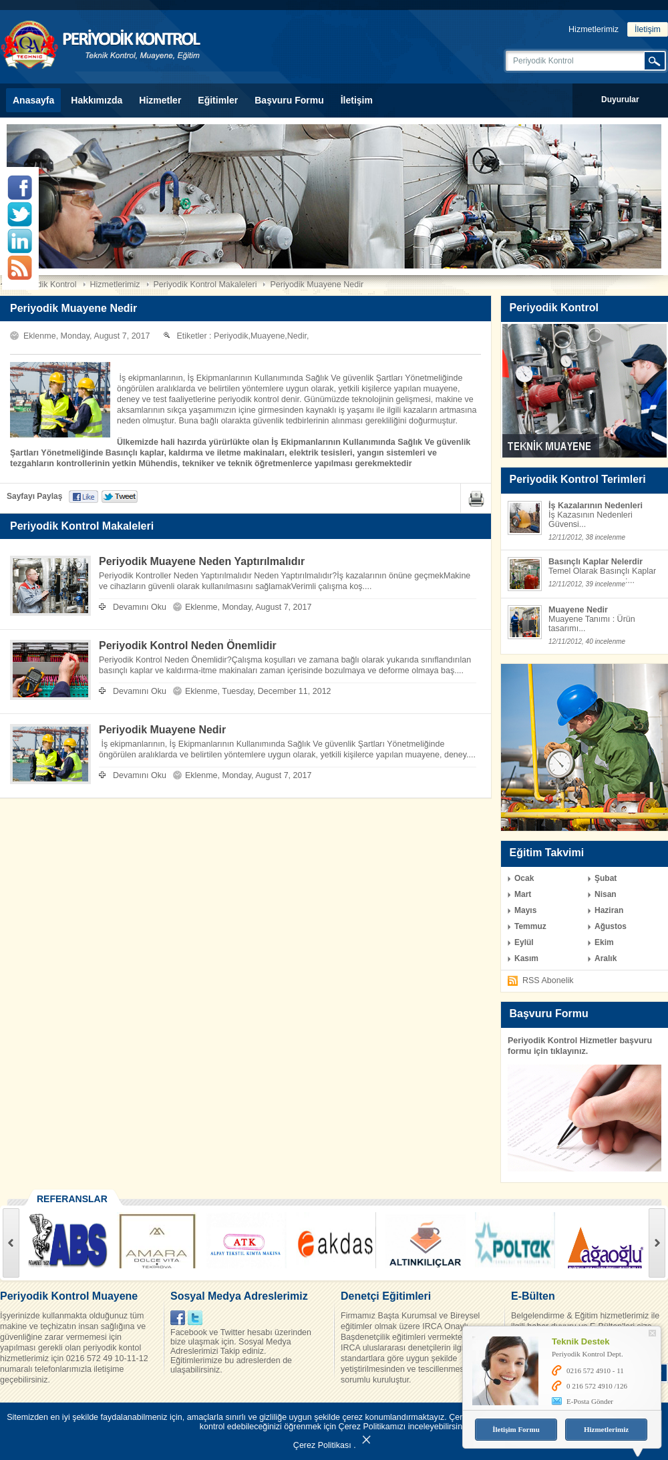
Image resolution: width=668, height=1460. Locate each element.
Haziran (609, 910)
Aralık (606, 958)
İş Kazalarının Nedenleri (595, 505)
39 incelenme (605, 584)
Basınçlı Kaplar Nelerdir (595, 561)
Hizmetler (160, 100)
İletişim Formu (516, 1429)
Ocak (524, 878)
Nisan (606, 894)
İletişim (648, 29)
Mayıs (525, 910)
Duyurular (620, 99)
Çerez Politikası (322, 1445)
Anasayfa (33, 100)
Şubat (606, 878)
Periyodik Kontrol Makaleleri (205, 284)
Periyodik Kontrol (45, 284)
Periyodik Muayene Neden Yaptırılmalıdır (202, 561)
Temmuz (530, 926)
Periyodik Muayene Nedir (316, 284)
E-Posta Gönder (589, 1401)
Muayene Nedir (578, 609)
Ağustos (611, 926)
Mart (522, 894)
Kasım (526, 958)
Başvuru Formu (289, 100)
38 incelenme (605, 537)
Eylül (524, 942)
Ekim (604, 942)
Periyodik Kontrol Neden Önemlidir (188, 645)
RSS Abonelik (547, 980)
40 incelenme (605, 641)
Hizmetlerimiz (593, 29)
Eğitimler (218, 100)
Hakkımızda (96, 100)
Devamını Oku (139, 607)
